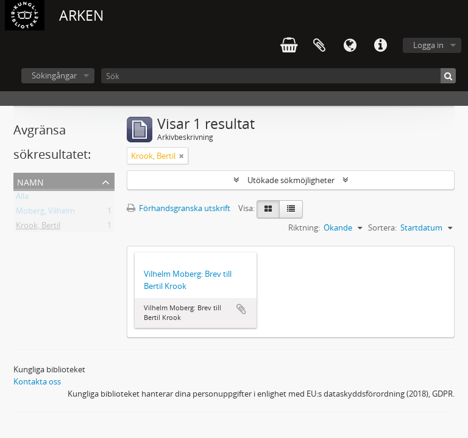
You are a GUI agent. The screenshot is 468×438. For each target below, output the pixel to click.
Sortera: (382, 227)
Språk (350, 45)
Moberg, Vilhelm (45, 212)
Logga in (428, 45)
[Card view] (268, 209)
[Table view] (291, 209)
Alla (22, 198)
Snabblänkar (380, 45)
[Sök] (278, 75)
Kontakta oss (37, 381)
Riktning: (304, 227)
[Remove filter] (181, 156)
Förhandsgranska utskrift (178, 208)
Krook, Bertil (38, 227)
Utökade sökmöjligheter (291, 180)
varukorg (289, 45)
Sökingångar (54, 75)
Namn (30, 181)
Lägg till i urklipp (241, 309)
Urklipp (319, 45)
